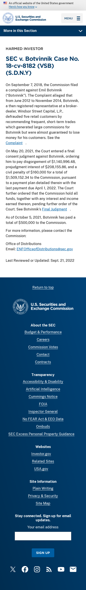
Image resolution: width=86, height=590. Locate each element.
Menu (72, 18)
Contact (43, 354)
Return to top (43, 287)
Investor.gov (41, 454)
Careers (43, 339)
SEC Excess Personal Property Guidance (41, 434)
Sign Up (43, 553)
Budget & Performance (43, 332)
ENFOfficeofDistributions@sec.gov (45, 249)
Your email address (42, 527)
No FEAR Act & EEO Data (43, 419)
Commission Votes (43, 347)
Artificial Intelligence (43, 389)
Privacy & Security (43, 496)
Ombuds (43, 426)
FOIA (43, 404)
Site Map (43, 503)
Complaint (14, 143)
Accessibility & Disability (43, 382)
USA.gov (41, 469)
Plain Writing (43, 488)
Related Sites (43, 461)
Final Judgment (54, 209)
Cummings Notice (43, 397)
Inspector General (43, 411)
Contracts (43, 362)
